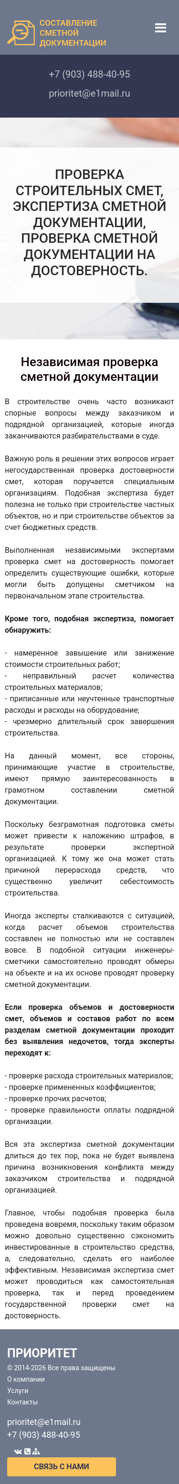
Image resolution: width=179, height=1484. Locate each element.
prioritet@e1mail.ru (44, 1422)
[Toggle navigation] (160, 28)
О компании (26, 1379)
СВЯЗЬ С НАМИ (61, 1466)
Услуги (17, 1390)
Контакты (22, 1402)
